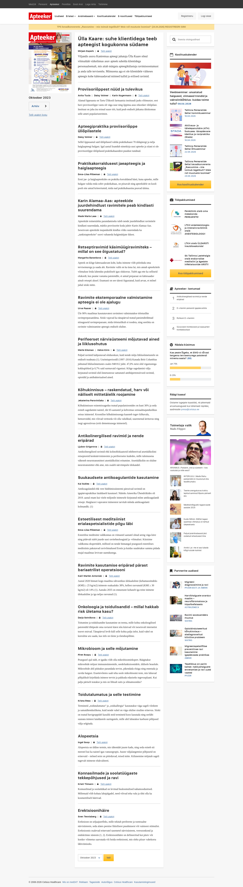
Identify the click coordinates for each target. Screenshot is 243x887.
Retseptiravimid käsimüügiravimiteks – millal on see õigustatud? (115, 249)
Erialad (70, 16)
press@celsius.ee (190, 409)
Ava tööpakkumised (190, 273)
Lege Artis (90, 4)
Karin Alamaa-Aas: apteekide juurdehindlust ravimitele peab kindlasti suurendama (116, 205)
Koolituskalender (106, 16)
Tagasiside (94, 882)
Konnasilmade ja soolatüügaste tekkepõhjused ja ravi (107, 775)
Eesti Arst (78, 4)
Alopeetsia (88, 736)
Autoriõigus (106, 882)
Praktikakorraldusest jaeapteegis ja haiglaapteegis (111, 166)
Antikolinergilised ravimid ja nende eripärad (111, 438)
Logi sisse (206, 15)
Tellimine (103, 4)
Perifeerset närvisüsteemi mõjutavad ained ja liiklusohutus (118, 341)
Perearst (43, 4)
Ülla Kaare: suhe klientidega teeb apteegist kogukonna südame (117, 41)
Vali (109, 857)
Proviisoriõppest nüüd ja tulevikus (110, 89)
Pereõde (66, 4)
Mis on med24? (70, 882)
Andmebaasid (85, 16)
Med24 (32, 4)
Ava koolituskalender (190, 184)
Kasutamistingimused (144, 882)
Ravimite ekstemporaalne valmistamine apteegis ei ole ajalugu (115, 300)
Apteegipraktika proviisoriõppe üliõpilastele (107, 128)
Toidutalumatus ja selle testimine (109, 694)
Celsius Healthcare (123, 882)
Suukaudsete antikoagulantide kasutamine (118, 477)
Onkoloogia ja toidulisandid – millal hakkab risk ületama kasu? (118, 609)
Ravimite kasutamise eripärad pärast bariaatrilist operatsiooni (113, 567)
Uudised (59, 16)
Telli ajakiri (106, 51)
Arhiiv (39, 106)
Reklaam (83, 882)
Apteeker (54, 4)
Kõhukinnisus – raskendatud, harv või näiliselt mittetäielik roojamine (113, 392)
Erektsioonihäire (93, 810)
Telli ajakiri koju (38, 115)
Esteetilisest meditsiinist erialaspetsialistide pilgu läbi (105, 521)
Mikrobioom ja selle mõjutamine (108, 648)
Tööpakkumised (143, 16)
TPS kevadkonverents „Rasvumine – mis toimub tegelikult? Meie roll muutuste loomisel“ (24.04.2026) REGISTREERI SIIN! (121, 27)
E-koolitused (125, 16)
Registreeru (187, 15)
